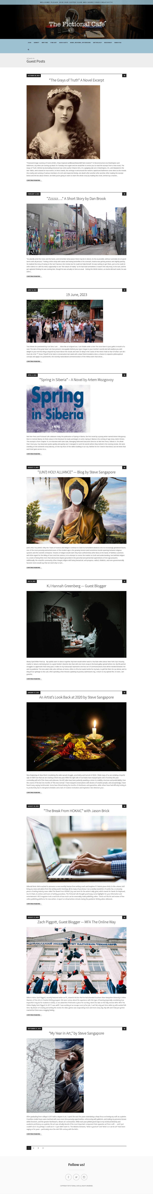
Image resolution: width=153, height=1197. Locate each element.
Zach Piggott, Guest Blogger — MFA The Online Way (76, 922)
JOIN (29, 42)
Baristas (118, 42)
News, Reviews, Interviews (80, 42)
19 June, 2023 (76, 294)
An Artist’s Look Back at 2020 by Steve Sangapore (76, 697)
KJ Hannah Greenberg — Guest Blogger (76, 585)
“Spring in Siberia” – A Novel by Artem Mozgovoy (77, 379)
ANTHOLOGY (97, 42)
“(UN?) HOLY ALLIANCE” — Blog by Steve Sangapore (76, 472)
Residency (108, 42)
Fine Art (53, 42)
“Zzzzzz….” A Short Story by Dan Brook (76, 198)
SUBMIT (36, 42)
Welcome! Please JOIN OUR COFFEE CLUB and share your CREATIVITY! (76, 2)
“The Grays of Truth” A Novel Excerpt (76, 80)
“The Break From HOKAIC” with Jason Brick (76, 810)
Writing (45, 42)
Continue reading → (34, 180)
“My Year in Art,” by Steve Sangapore (76, 1033)
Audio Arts (63, 42)
